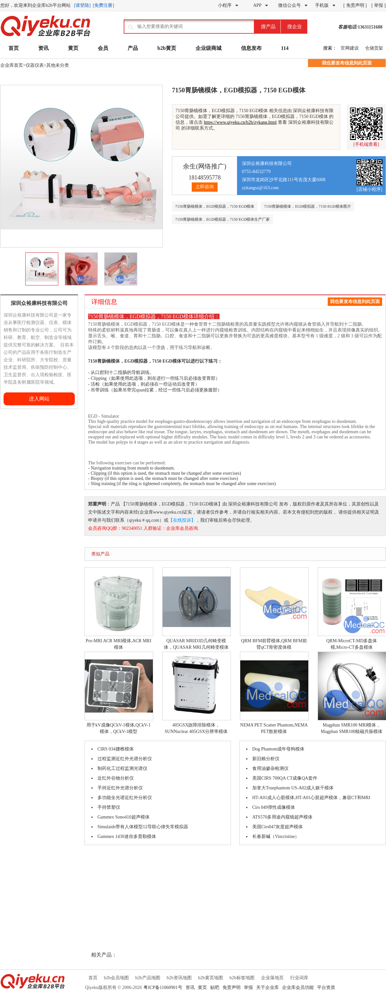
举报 (248, 987)
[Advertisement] (19, 506)
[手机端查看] (366, 144)
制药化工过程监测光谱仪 (122, 768)
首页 (13, 48)
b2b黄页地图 (210, 977)
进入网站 (39, 398)
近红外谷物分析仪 (115, 778)
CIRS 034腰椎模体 (115, 749)
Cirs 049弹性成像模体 (273, 807)
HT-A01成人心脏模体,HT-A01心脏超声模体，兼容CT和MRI (311, 797)
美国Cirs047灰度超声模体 (277, 826)
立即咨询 (205, 186)
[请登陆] (82, 5)
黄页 (73, 48)
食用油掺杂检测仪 (270, 768)
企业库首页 (11, 65)
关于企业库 (267, 987)
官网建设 (350, 48)
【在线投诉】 (182, 520)
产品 (133, 48)
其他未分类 (57, 65)
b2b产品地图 (147, 977)
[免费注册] (103, 5)
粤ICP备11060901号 (162, 987)
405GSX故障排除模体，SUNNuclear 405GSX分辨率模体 (196, 693)
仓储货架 (374, 48)
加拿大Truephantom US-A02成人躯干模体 (293, 787)
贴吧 (214, 987)
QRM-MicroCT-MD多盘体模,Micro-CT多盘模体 (352, 608)
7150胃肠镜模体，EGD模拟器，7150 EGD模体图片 (307, 206)
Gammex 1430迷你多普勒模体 (126, 836)
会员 (103, 48)
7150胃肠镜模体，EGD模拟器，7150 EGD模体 (214, 206)
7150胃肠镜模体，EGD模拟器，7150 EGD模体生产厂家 (222, 219)
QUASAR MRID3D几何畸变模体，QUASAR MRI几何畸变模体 (196, 608)
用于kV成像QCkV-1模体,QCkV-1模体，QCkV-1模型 (119, 693)
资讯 (43, 48)
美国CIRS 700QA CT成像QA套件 (284, 778)
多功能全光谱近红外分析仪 (124, 797)
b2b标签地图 (242, 977)
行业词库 (299, 977)
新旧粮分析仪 (265, 758)
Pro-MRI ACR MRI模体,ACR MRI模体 (119, 608)
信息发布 (251, 48)
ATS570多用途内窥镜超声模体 (282, 817)
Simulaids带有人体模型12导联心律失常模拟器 (142, 826)
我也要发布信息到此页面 (347, 63)
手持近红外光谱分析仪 (120, 787)
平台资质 (326, 987)
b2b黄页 (166, 48)
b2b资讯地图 (179, 977)
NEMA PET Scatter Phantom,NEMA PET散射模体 (274, 693)
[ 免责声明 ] (355, 5)
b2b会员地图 (116, 977)
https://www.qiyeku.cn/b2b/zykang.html (240, 122)
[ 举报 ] (378, 5)
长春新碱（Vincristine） (275, 836)
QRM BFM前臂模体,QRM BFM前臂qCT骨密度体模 (274, 608)
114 (285, 48)
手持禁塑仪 (108, 807)
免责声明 (231, 987)
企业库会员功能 (298, 987)
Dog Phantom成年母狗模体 (278, 749)
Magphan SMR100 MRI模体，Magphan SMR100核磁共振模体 (352, 693)
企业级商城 (208, 48)
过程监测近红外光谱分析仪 (124, 758)
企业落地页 (272, 977)
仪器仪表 (35, 65)
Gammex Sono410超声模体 (123, 817)
